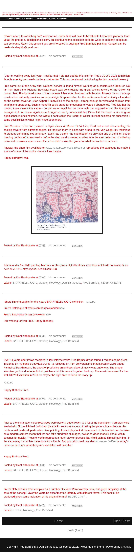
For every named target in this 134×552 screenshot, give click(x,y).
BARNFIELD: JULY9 (25, 282)
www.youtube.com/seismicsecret (65, 147)
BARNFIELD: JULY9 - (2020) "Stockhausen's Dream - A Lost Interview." (45, 353)
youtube (90, 301)
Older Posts (122, 521)
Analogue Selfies (105, 441)
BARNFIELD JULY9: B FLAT (20, 259)
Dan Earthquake (71, 282)
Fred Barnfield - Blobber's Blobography (52, 18)
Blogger (125, 546)
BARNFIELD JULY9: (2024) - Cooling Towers (29, 69)
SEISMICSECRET (112, 282)
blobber (43, 282)
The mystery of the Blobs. (19, 483)
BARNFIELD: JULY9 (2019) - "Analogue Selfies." (32, 416)
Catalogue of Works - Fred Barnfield (19, 18)
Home (58, 521)
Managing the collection (18, 30)
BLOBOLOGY (76, 496)
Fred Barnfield (91, 282)
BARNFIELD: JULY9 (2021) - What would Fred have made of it (39, 295)
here (62, 308)
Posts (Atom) (75, 530)
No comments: (58, 55)
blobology (54, 282)
